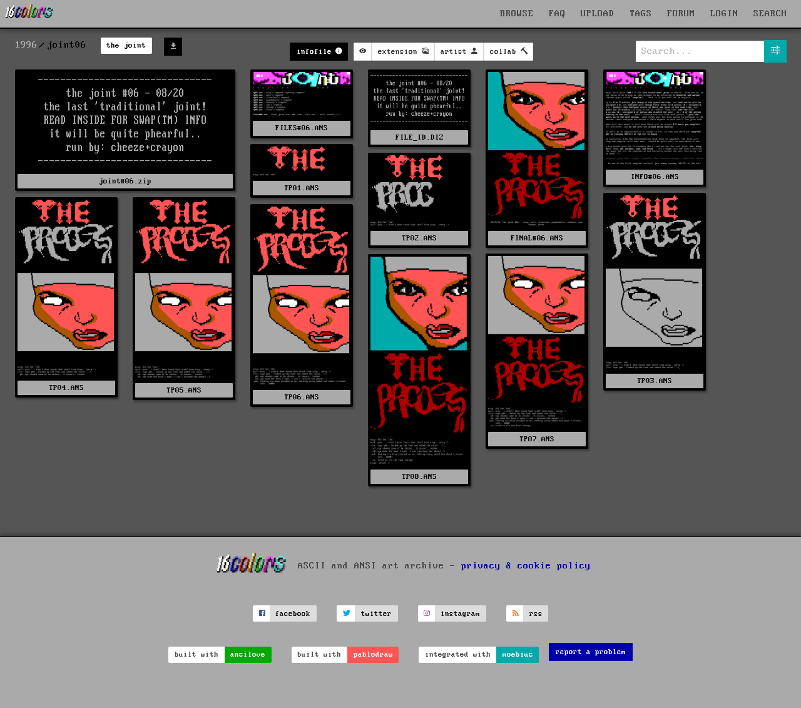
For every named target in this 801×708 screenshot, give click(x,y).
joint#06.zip (125, 181)
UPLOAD (598, 14)
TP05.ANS (184, 390)
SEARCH (770, 14)
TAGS (641, 14)
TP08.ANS (419, 477)
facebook (292, 614)
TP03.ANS (654, 381)
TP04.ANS (66, 388)
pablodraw (373, 654)
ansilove (247, 654)
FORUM (681, 14)
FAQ (557, 14)
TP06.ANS (301, 397)
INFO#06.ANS (655, 177)
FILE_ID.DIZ (419, 137)
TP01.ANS (301, 188)
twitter (376, 614)
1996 (26, 45)
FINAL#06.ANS (537, 238)
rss (536, 614)
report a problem (591, 652)
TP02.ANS (419, 238)
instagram (460, 614)
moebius (518, 654)
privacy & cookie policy (526, 566)
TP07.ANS (536, 439)
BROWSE (517, 14)
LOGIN (724, 14)
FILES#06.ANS (301, 128)
